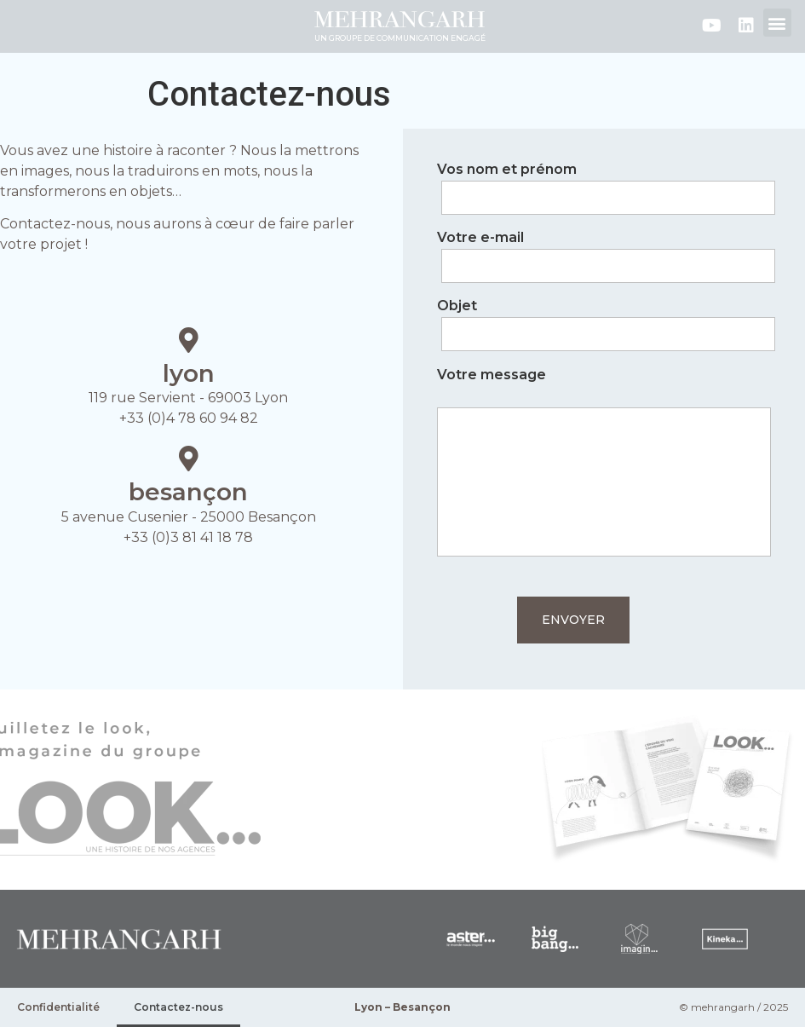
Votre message (604, 463)
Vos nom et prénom (604, 184)
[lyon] (188, 340)
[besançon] (188, 458)
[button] (777, 23)
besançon (188, 491)
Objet (604, 320)
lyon (189, 373)
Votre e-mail (604, 252)
